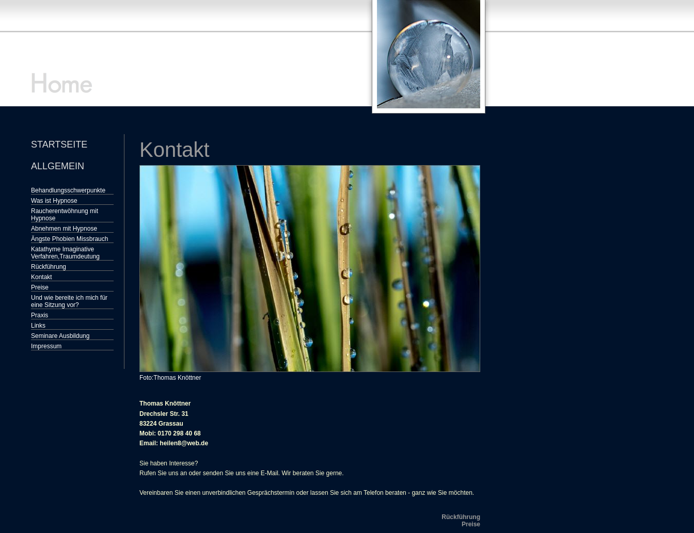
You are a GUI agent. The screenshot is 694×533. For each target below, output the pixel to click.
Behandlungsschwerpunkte (68, 190)
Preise (40, 287)
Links (38, 325)
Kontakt (41, 277)
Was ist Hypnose (54, 200)
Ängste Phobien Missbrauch (69, 239)
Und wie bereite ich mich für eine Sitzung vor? (69, 301)
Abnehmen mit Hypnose (64, 228)
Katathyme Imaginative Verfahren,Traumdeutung (65, 253)
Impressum (46, 346)
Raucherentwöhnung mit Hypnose (64, 214)
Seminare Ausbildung (60, 336)
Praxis (39, 315)
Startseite (59, 144)
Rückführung (48, 266)
